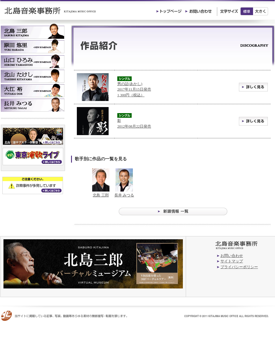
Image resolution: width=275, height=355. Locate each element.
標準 (246, 11)
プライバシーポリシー (239, 267)
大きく (260, 11)
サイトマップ (231, 261)
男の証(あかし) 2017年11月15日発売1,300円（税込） (134, 89)
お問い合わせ (231, 255)
